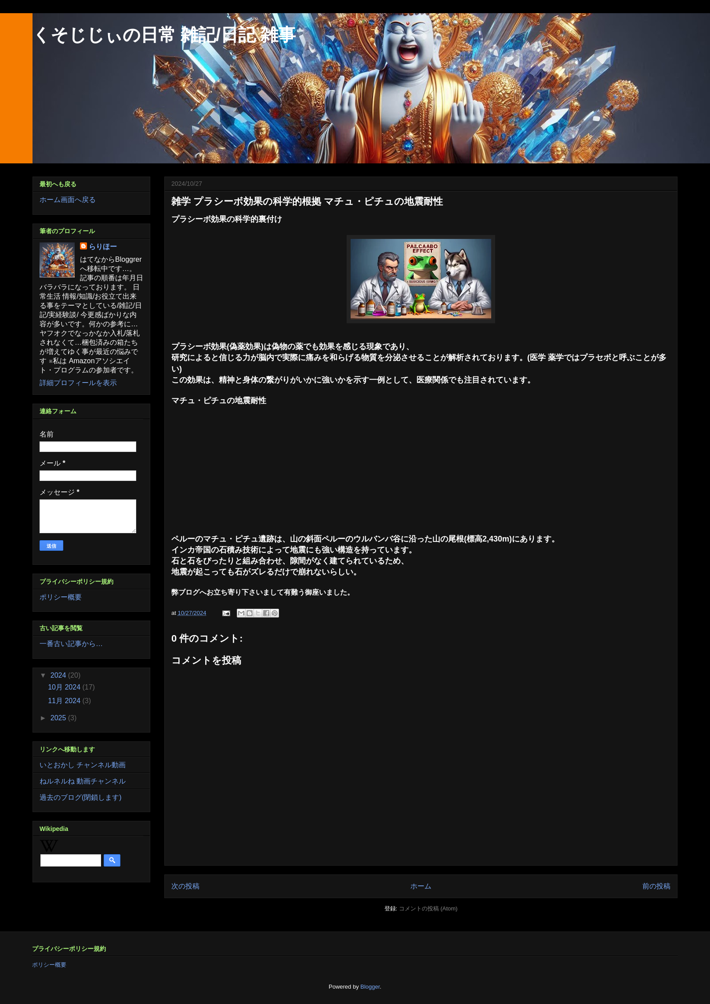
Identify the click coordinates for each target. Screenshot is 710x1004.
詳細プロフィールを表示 (78, 382)
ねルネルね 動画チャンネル (83, 781)
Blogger (370, 986)
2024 (59, 675)
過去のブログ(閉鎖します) (81, 797)
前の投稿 (656, 886)
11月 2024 (65, 700)
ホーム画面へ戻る (68, 199)
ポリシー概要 (61, 597)
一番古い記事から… (71, 643)
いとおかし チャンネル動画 (83, 765)
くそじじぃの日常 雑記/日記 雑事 (164, 34)
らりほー (103, 246)
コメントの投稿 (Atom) (428, 908)
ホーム (420, 886)
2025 (59, 718)
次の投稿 (185, 886)
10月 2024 (65, 687)
